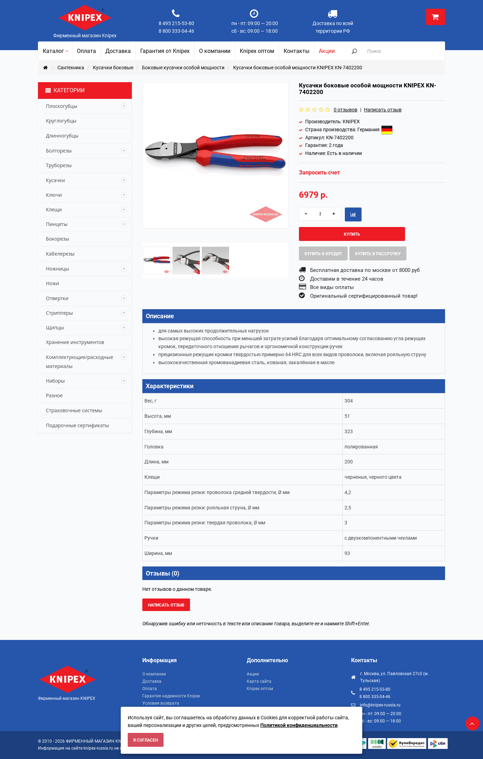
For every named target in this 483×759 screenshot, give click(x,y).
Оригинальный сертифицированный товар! (364, 296)
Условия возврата (160, 703)
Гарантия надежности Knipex (171, 696)
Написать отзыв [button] (166, 605)
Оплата (149, 688)
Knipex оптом (260, 688)
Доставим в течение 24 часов (346, 279)
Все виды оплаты (332, 287)
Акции (253, 674)
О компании (154, 674)
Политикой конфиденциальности (299, 725)
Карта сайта (259, 681)
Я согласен (145, 740)
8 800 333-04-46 (176, 31)
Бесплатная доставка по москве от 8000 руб (365, 270)
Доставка (151, 681)
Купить (352, 234)
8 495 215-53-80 (176, 23)
